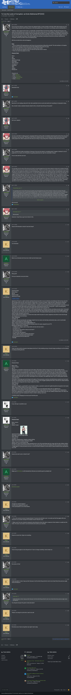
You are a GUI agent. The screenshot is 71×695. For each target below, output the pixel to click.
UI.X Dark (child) (5, 689)
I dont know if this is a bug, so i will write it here (36, 680)
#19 (68, 452)
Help (61, 689)
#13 (68, 271)
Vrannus (28, 655)
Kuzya (6, 248)
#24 (68, 533)
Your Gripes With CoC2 (31, 667)
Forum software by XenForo (12, 693)
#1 (68, 24)
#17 (68, 402)
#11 (68, 241)
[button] (23, 7)
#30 (68, 625)
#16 (68, 361)
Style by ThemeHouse (28, 693)
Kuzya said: (15, 596)
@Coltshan (19, 471)
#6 (68, 149)
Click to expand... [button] (40, 199)
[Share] (66, 24)
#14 (68, 288)
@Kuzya (17, 74)
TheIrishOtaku (6, 141)
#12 (68, 256)
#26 (68, 562)
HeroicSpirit (4, 15)
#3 (68, 101)
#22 (68, 502)
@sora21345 (19, 77)
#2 (68, 85)
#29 (68, 610)
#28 (68, 593)
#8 (68, 185)
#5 (68, 134)
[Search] (61, 2)
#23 (68, 516)
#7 (68, 166)
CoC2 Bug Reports (30, 677)
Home (64, 689)
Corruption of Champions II (32, 657)
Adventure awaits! (15, 486)
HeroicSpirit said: (16, 211)
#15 (68, 346)
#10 (68, 224)
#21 (68, 485)
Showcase (29, 664)
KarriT (22, 660)
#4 (68, 118)
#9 (68, 209)
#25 (68, 547)
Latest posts (29, 652)
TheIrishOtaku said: (17, 188)
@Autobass (18, 76)
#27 (68, 579)
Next (9, 21)
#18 (68, 417)
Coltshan (6, 92)
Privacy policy (57, 689)
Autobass (6, 263)
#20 (68, 469)
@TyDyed (18, 78)
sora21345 (6, 409)
